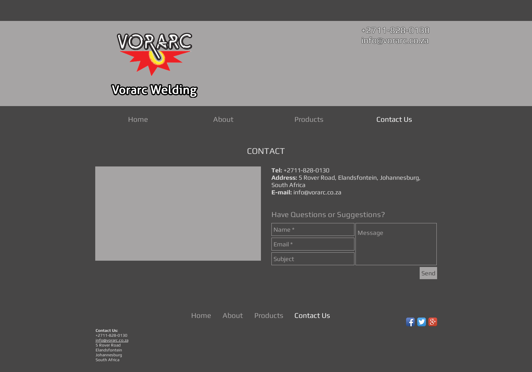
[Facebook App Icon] (410, 322)
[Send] (428, 273)
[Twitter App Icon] (421, 322)
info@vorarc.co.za (395, 40)
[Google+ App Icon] (432, 322)
